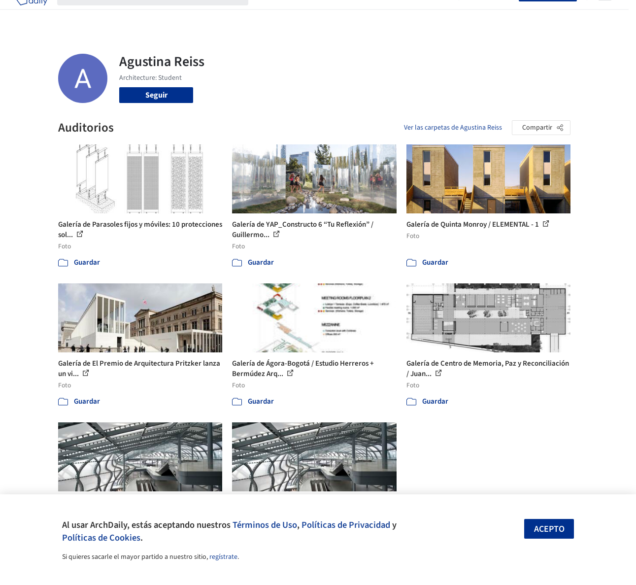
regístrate (223, 557)
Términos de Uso (265, 524)
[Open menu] (605, 14)
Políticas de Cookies (101, 537)
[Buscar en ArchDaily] (160, 14)
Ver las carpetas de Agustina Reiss (453, 127)
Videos (437, 13)
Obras (268, 13)
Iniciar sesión (491, 13)
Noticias (404, 13)
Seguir (156, 95)
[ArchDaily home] (31, 14)
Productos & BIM (355, 13)
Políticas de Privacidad (345, 524)
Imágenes (302, 13)
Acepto (549, 529)
